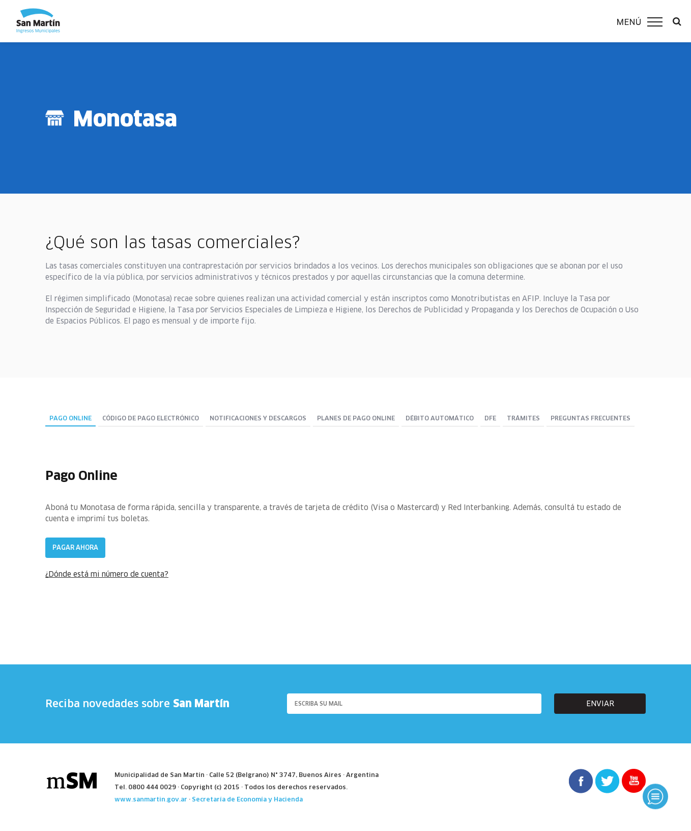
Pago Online (70, 418)
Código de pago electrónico (150, 418)
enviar (600, 704)
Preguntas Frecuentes (590, 418)
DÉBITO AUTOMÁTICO (440, 418)
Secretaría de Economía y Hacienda (247, 799)
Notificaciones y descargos (258, 418)
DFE (490, 418)
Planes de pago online (356, 418)
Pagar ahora (75, 547)
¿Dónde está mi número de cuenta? (106, 574)
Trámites (523, 418)
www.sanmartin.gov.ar (150, 799)
